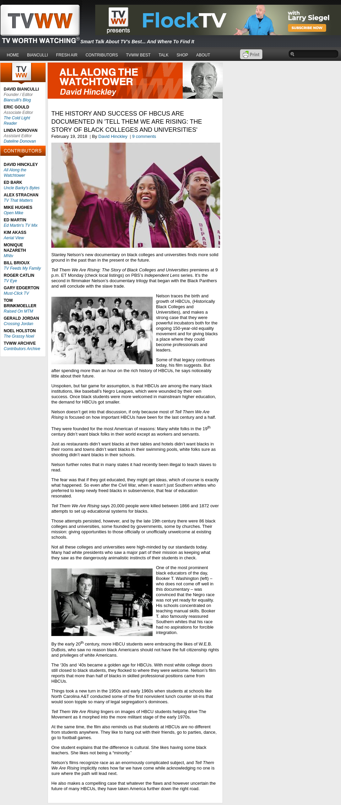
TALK (163, 55)
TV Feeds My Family (22, 268)
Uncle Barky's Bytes (22, 188)
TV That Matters (18, 200)
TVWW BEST (138, 55)
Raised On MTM (18, 311)
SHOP (182, 55)
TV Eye (10, 280)
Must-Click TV (16, 293)
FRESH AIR (66, 55)
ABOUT (203, 55)
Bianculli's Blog (17, 100)
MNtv (8, 255)
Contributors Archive (22, 348)
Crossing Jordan (18, 323)
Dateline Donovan (20, 141)
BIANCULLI (37, 55)
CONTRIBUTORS (101, 55)
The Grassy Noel (19, 336)
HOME (13, 55)
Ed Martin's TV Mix (20, 225)
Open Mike (13, 213)
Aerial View (14, 238)
